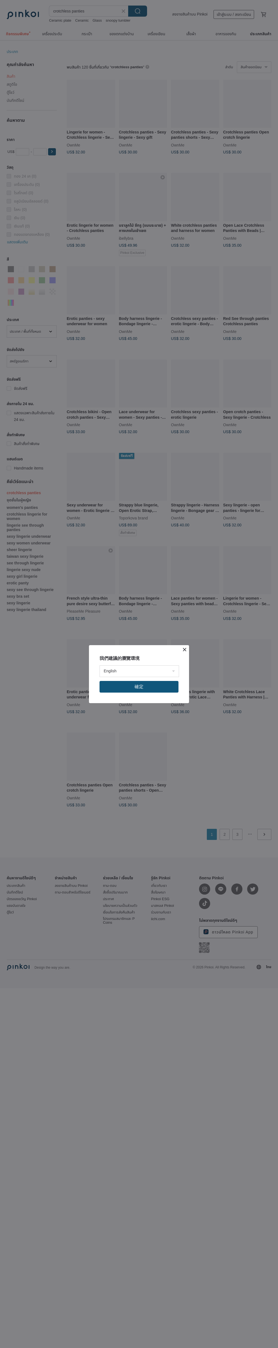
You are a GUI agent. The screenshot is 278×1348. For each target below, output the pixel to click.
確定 (139, 686)
